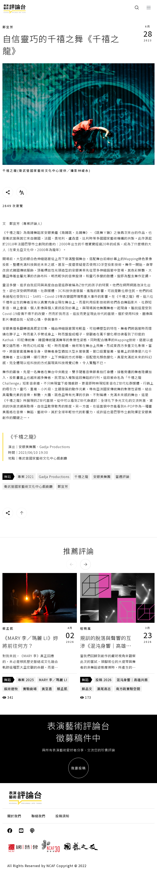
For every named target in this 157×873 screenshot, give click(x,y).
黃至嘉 (47, 688)
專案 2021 (26, 476)
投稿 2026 (103, 679)
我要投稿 (78, 767)
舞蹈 (7, 476)
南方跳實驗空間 (128, 688)
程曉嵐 (85, 628)
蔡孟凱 (7, 628)
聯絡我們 (38, 815)
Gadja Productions (54, 476)
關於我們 (14, 815)
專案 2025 (26, 679)
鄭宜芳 (7, 27)
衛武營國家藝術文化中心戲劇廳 (28, 486)
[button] (71, 564)
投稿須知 (62, 815)
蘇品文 (87, 688)
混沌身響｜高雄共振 (132, 679)
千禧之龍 (81, 476)
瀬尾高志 (104, 688)
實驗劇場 (30, 688)
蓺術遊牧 (11, 688)
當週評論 (122, 476)
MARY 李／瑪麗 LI (53, 679)
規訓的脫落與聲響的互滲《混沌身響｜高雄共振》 (105, 645)
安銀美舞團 (102, 476)
